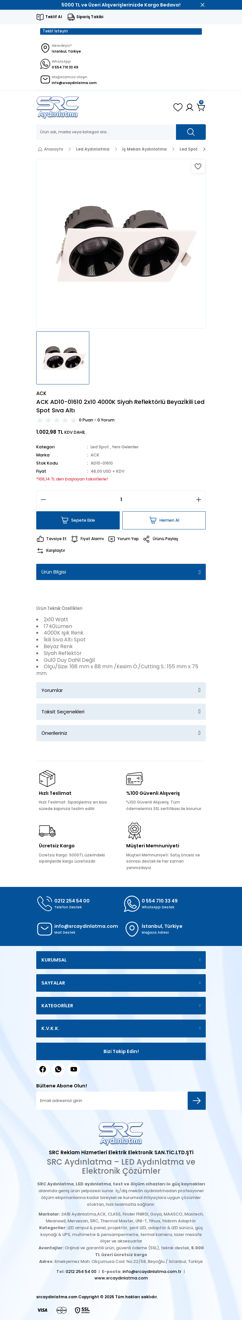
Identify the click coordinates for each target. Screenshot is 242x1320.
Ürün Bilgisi (53, 571)
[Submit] (197, 1101)
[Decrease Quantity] (41, 499)
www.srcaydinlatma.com (121, 1278)
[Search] (121, 132)
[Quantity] (121, 499)
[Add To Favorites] (198, 166)
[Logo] (57, 107)
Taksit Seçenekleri (62, 711)
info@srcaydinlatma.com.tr (152, 1271)
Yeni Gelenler (125, 447)
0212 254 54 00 (81, 1271)
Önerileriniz (54, 733)
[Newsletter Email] (121, 1101)
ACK (95, 455)
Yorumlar (52, 690)
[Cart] (201, 107)
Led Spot (100, 447)
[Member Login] (189, 107)
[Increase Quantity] (200, 499)
